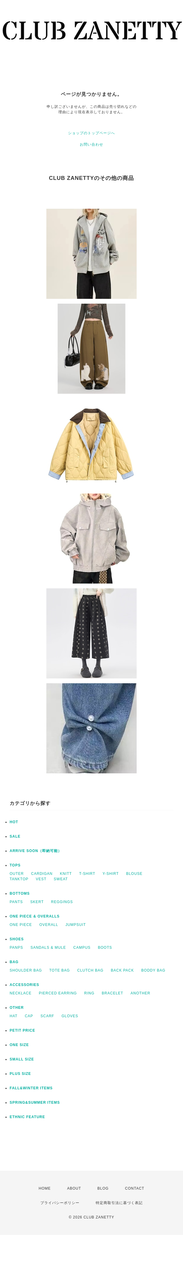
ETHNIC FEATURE (27, 1117)
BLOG (103, 1188)
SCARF (47, 1016)
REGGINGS (62, 902)
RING (89, 993)
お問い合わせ (91, 144)
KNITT (66, 874)
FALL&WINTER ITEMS (31, 1088)
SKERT (37, 902)
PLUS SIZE (20, 1074)
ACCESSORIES (24, 985)
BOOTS (105, 947)
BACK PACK (122, 970)
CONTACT (134, 1188)
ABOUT (74, 1188)
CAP (29, 1016)
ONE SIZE (19, 1045)
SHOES (17, 939)
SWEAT (61, 879)
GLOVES (70, 1016)
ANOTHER (140, 993)
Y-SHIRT (111, 874)
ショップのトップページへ (91, 133)
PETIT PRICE (22, 1030)
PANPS (16, 947)
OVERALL (48, 925)
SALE (15, 836)
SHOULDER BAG (26, 970)
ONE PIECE (21, 925)
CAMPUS (82, 947)
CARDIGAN (41, 874)
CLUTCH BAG (90, 970)
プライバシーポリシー (59, 1203)
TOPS (15, 865)
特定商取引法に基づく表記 (119, 1203)
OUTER (17, 874)
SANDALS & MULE (48, 947)
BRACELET (112, 993)
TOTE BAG (59, 970)
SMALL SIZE (22, 1059)
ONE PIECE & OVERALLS (35, 916)
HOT (14, 822)
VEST (41, 879)
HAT (13, 1016)
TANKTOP (19, 879)
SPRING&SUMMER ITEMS (35, 1102)
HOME (45, 1188)
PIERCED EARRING (58, 993)
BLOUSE (134, 874)
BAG (14, 962)
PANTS (16, 902)
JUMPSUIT (75, 925)
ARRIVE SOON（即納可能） (36, 851)
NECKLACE (21, 993)
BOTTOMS (20, 893)
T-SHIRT (87, 874)
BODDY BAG (153, 970)
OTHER (17, 1008)
